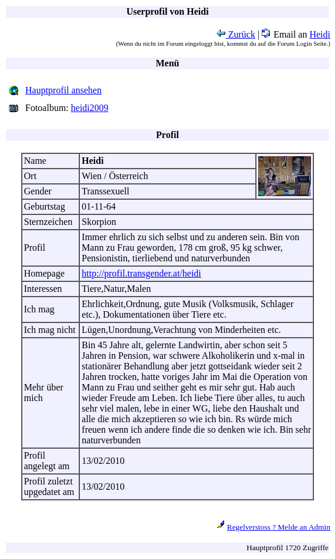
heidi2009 (90, 108)
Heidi (319, 34)
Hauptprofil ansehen (63, 90)
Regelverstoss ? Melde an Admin (278, 527)
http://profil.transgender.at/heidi (141, 273)
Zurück (235, 34)
